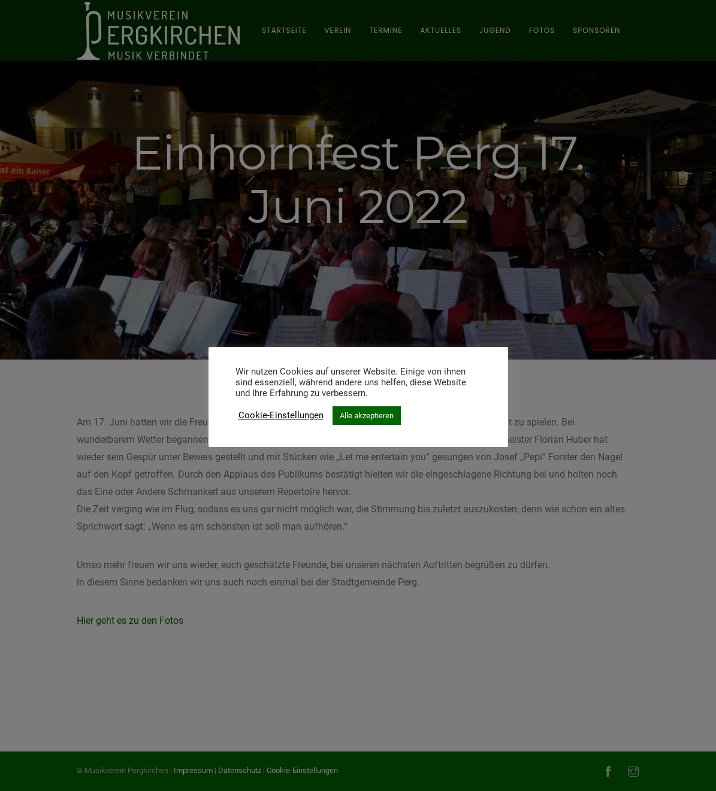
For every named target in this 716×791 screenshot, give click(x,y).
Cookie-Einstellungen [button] (281, 415)
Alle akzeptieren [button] (367, 415)
